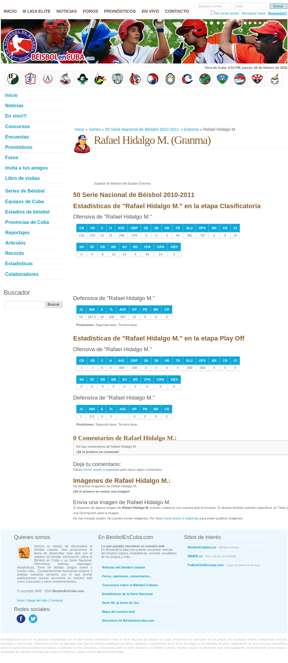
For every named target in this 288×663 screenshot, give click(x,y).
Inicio (79, 129)
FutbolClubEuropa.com (224, 565)
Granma (191, 129)
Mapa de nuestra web (118, 611)
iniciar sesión (92, 469)
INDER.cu (212, 556)
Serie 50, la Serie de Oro (120, 603)
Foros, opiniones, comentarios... (127, 576)
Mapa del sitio (37, 600)
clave (239, 6)
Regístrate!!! (277, 13)
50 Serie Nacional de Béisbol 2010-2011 (142, 129)
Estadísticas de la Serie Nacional (127, 594)
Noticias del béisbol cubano (123, 567)
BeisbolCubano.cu (213, 547)
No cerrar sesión (227, 13)
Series (95, 129)
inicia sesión (172, 518)
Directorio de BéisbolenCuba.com (128, 620)
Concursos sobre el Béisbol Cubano (130, 585)
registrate (112, 469)
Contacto (56, 600)
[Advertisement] (99, 106)
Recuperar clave (253, 13)
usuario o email (210, 6)
